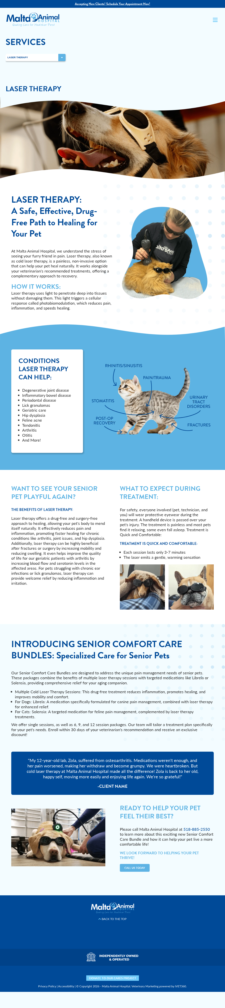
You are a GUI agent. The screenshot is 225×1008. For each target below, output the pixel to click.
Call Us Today (134, 868)
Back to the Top (112, 919)
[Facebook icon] (81, 975)
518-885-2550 (196, 829)
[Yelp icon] (71, 975)
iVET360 (180, 986)
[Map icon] (144, 975)
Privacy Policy (47, 986)
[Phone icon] (164, 975)
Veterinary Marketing (145, 986)
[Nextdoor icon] (61, 975)
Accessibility (66, 986)
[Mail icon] (154, 975)
